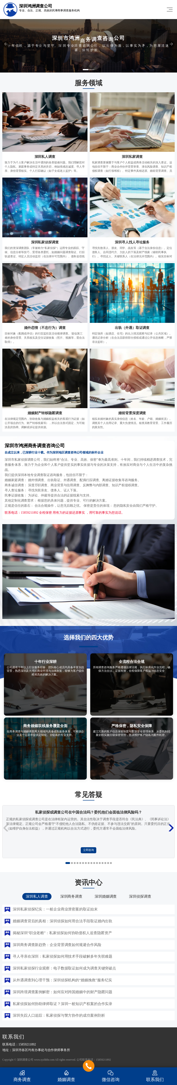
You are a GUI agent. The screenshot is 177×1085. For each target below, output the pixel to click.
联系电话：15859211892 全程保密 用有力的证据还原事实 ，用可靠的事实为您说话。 (64, 512)
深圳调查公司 (25, 1059)
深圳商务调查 (71, 896)
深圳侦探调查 (140, 896)
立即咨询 (88, 850)
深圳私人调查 (37, 896)
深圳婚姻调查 (106, 896)
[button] (88, 69)
